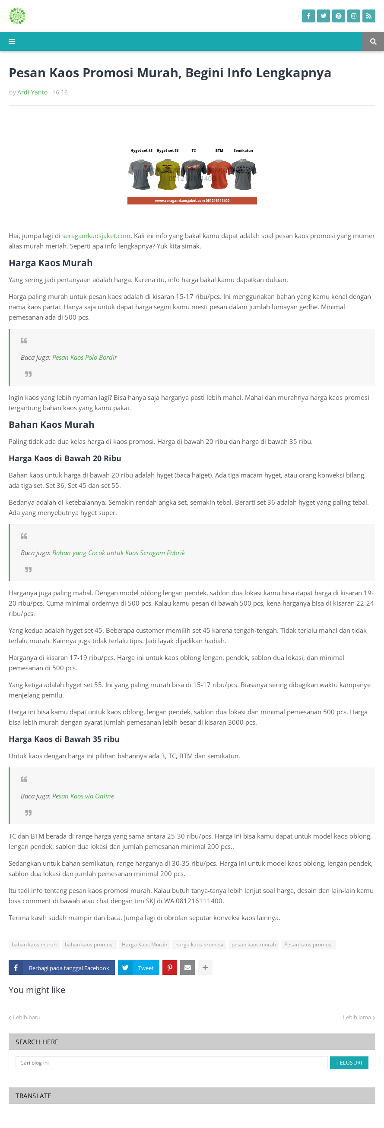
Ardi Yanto (32, 92)
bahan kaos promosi (89, 944)
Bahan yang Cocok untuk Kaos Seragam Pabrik (118, 552)
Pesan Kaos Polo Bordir (84, 357)
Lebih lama (357, 1017)
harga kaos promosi (199, 944)
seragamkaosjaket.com (96, 235)
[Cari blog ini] (172, 1062)
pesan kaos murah (254, 944)
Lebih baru (27, 1017)
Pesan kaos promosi (308, 944)
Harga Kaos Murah (144, 944)
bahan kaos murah (34, 944)
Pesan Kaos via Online (83, 796)
